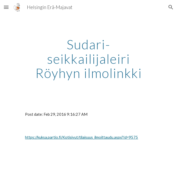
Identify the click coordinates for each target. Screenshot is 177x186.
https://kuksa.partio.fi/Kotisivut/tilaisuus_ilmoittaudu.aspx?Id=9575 (81, 137)
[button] (6, 7)
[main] (88, 58)
